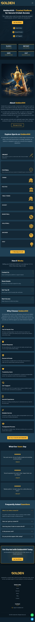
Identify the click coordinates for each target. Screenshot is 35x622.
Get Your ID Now (17, 22)
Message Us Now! (17, 125)
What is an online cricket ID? (10, 510)
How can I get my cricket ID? (10, 521)
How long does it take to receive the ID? (13, 526)
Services (17, 591)
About (17, 593)
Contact (17, 598)
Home (17, 588)
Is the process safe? (8, 531)
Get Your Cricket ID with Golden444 (17, 437)
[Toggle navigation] (32, 3)
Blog (17, 595)
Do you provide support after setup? (12, 536)
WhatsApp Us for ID (17, 252)
